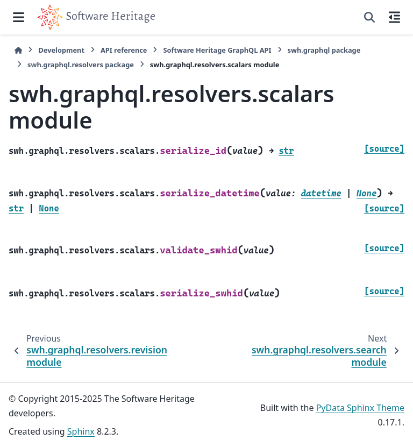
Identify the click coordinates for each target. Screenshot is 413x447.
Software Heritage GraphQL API (217, 50)
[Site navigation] (19, 17)
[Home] (18, 50)
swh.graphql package (324, 50)
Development (61, 50)
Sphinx (81, 431)
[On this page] (394, 17)
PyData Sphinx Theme (360, 408)
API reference (124, 50)
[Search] (369, 17)
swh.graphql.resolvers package (80, 64)
